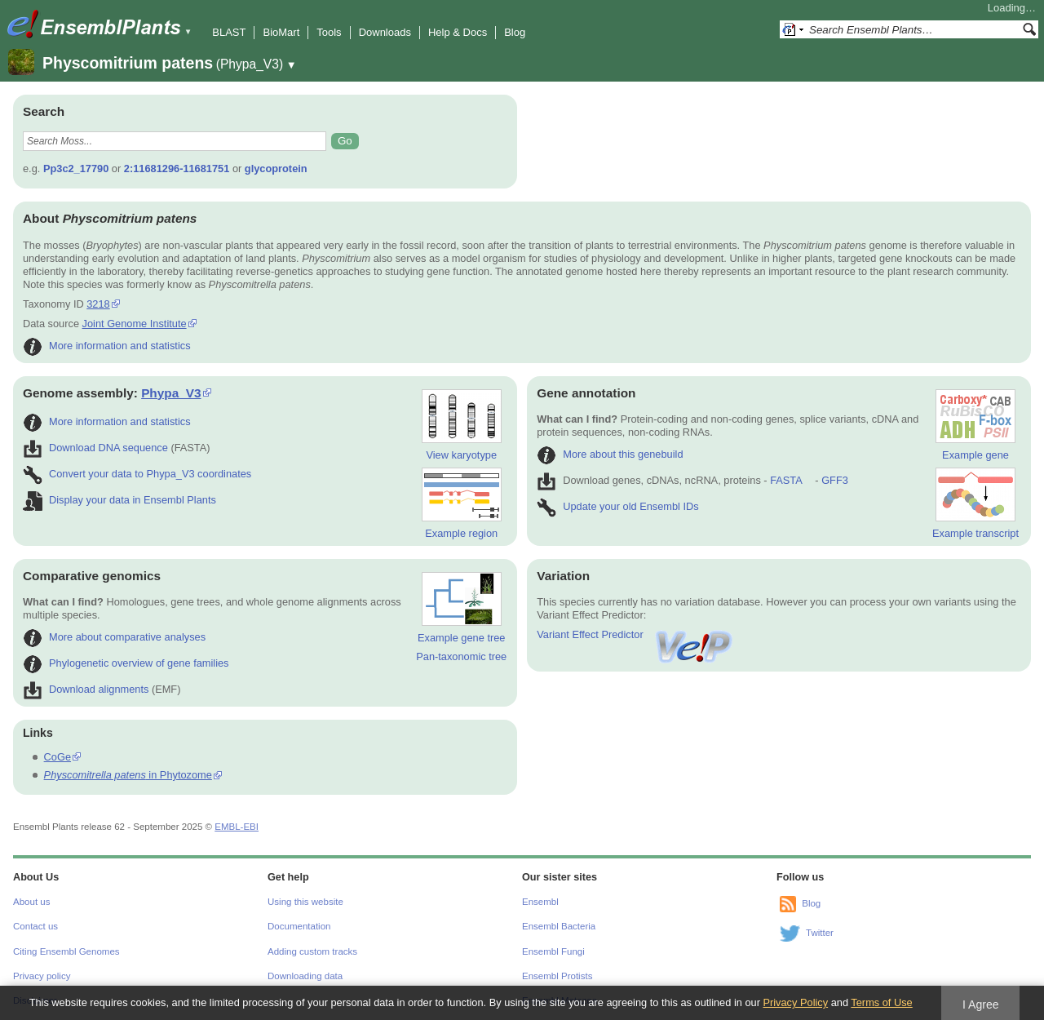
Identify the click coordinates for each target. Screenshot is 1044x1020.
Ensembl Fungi (553, 951)
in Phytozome (128, 775)
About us (31, 902)
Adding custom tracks (312, 951)
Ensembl (540, 902)
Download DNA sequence (95, 447)
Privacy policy (41, 976)
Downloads (385, 32)
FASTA (786, 480)
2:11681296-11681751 (177, 168)
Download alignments (85, 689)
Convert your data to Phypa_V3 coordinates (137, 474)
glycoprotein (276, 168)
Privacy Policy (795, 1002)
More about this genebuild (610, 454)
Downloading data (305, 976)
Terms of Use (881, 1002)
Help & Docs (457, 32)
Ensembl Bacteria (558, 926)
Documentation (299, 926)
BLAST (229, 32)
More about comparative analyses (114, 637)
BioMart (281, 32)
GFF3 (834, 480)
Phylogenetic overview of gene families (126, 663)
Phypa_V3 (171, 393)
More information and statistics (107, 345)
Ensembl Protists (557, 976)
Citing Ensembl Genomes (66, 951)
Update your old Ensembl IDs (617, 506)
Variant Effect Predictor (635, 634)
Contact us (35, 926)
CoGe (57, 757)
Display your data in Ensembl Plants (119, 500)
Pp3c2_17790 (75, 168)
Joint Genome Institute (134, 323)
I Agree (980, 1004)
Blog (514, 32)
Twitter (820, 933)
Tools (328, 32)
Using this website (305, 902)
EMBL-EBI (237, 827)
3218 (97, 304)
